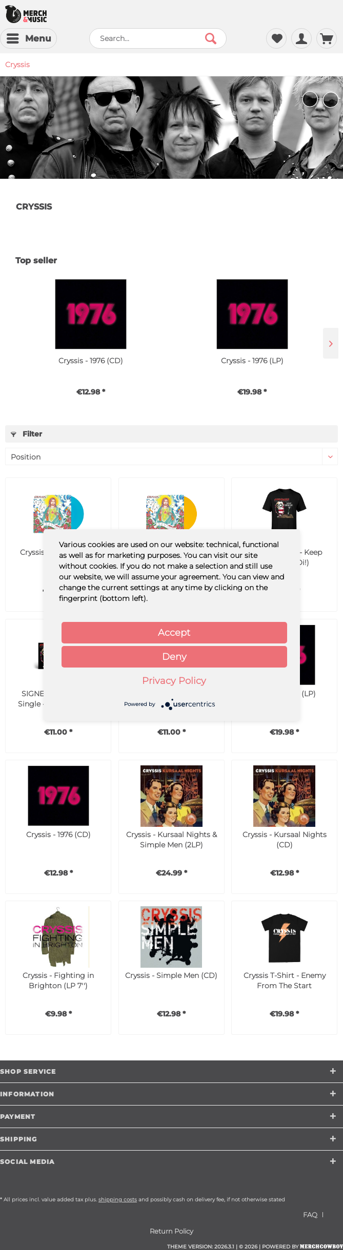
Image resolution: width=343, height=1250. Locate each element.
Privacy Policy (174, 680)
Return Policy (171, 1231)
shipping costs (117, 1199)
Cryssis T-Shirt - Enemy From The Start (285, 980)
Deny (174, 656)
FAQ (310, 1215)
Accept (174, 632)
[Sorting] (171, 456)
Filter (26, 434)
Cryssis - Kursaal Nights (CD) (285, 839)
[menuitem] (28, 38)
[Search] (210, 38)
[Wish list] (276, 38)
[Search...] (158, 38)
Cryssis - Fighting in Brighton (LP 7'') (58, 980)
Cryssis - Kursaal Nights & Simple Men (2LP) (171, 839)
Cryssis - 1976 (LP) (252, 360)
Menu (29, 37)
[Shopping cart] (326, 38)
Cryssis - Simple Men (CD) (171, 975)
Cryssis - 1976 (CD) (90, 360)
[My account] (301, 38)
